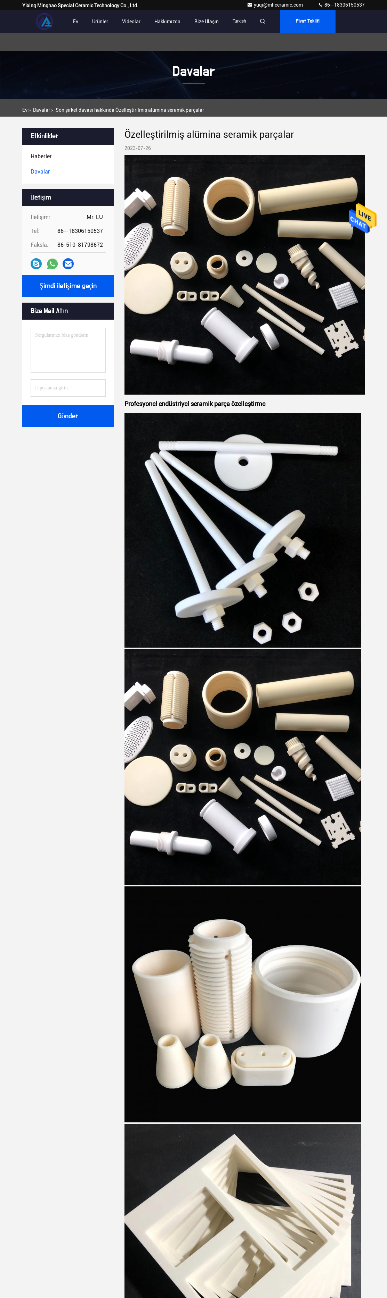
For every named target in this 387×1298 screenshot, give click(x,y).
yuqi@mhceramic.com (275, 5)
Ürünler (100, 21)
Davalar (41, 110)
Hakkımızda (167, 21)
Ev (75, 21)
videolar (131, 21)
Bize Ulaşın (206, 21)
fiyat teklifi (309, 21)
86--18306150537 (341, 5)
